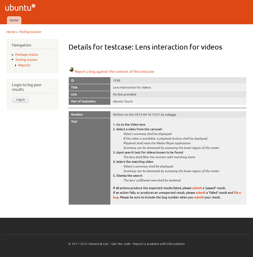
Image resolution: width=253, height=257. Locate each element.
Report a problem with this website (159, 243)
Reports (24, 65)
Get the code (120, 243)
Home (14, 20)
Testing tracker (30, 32)
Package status (26, 54)
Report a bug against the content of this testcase (111, 71)
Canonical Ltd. (99, 243)
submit (197, 188)
